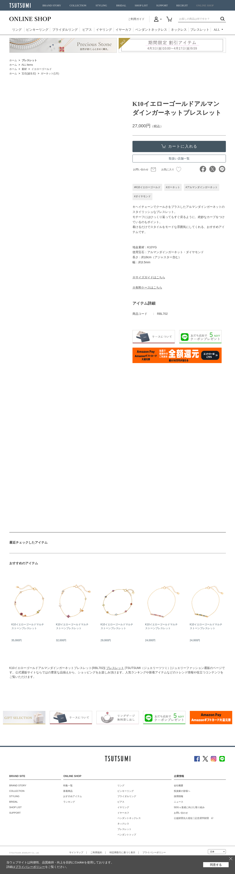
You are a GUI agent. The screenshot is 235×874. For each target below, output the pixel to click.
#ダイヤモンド (142, 196)
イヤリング (104, 29)
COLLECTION (78, 5)
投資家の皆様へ (182, 791)
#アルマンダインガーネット (202, 187)
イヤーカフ (123, 29)
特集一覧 (68, 785)
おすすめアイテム (72, 796)
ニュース (178, 801)
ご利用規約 (96, 852)
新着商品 (68, 791)
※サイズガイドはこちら (148, 277)
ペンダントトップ (126, 834)
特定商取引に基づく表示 (122, 852)
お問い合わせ (140, 169)
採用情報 (178, 796)
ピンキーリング (37, 29)
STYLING (101, 5)
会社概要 (178, 785)
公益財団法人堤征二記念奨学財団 (191, 818)
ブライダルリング (65, 29)
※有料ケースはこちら (147, 287)
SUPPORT (162, 5)
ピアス (87, 29)
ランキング (69, 801)
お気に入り (171, 169)
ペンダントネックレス (151, 29)
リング (17, 29)
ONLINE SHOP (205, 5)
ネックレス (179, 29)
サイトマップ (76, 852)
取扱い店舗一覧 (179, 158)
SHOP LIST (141, 5)
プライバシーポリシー (154, 852)
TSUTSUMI (20, 5)
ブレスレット (199, 29)
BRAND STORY (51, 5)
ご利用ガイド (136, 19)
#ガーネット (173, 187)
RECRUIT (182, 5)
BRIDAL (121, 5)
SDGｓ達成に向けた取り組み (189, 807)
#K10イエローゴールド (147, 187)
